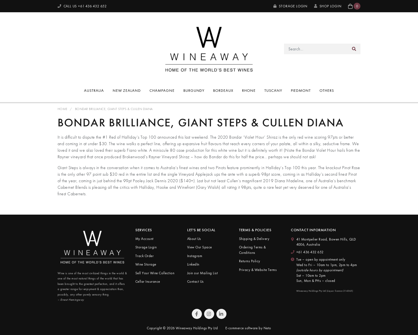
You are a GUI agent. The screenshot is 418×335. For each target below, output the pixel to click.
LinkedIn (193, 264)
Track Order (144, 256)
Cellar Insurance (147, 281)
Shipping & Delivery (254, 238)
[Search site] (354, 49)
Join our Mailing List (202, 273)
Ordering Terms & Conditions (252, 250)
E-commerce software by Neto (248, 328)
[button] (354, 6)
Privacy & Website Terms (258, 269)
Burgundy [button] (194, 90)
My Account (144, 238)
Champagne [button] (162, 90)
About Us (194, 238)
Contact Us (195, 281)
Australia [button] (94, 90)
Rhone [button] (249, 90)
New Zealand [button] (127, 90)
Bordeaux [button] (223, 90)
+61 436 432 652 (310, 252)
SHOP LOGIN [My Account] (328, 6)
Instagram (194, 256)
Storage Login (290, 6)
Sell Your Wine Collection (154, 273)
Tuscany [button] (273, 90)
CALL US (82, 6)
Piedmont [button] (301, 90)
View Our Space (199, 247)
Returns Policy (249, 261)
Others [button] (327, 90)
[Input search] (316, 49)
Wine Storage (145, 264)
